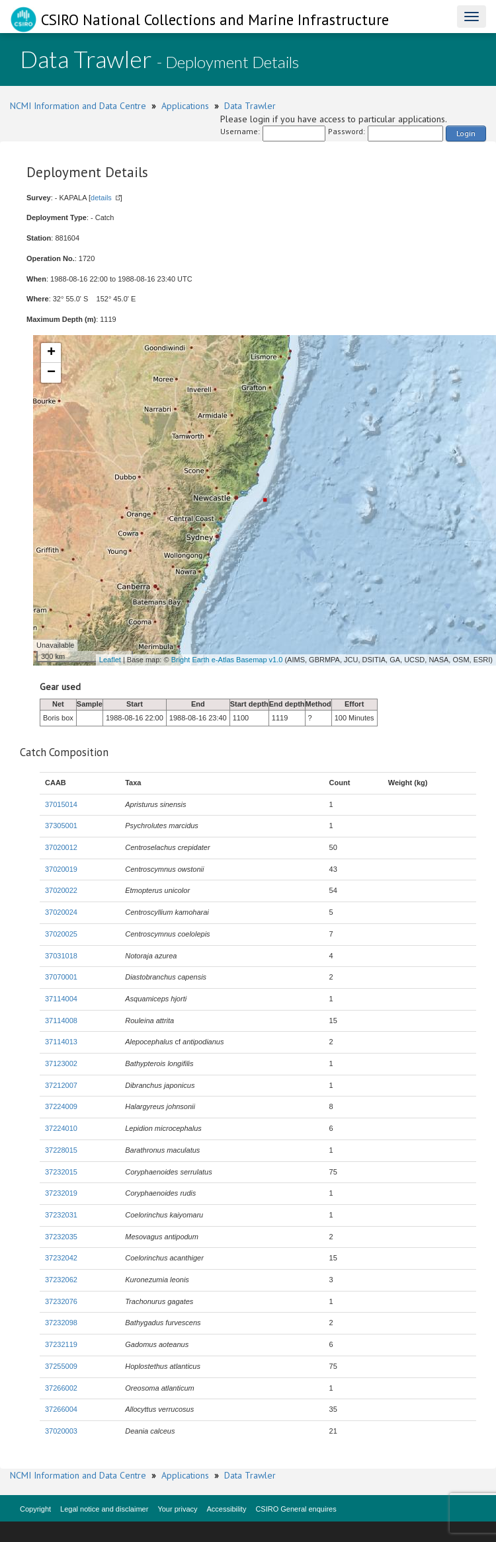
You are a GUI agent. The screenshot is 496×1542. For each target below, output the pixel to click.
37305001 (61, 825)
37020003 (61, 1431)
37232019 (61, 1193)
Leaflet (110, 660)
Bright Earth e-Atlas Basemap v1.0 (227, 660)
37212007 (61, 1085)
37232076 (61, 1301)
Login (465, 133)
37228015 (61, 1150)
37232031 (61, 1215)
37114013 (61, 1042)
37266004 (61, 1409)
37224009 (61, 1106)
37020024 (61, 912)
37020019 (61, 869)
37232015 (61, 1172)
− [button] (51, 373)
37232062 (61, 1280)
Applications (185, 106)
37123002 (61, 1063)
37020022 (61, 890)
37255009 (61, 1366)
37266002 (61, 1388)
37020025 (61, 934)
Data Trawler (250, 106)
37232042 (61, 1258)
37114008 (61, 1020)
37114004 (61, 999)
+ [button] (51, 353)
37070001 (61, 977)
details (101, 198)
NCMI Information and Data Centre (78, 106)
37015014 (61, 804)
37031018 (61, 956)
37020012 (61, 847)
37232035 (61, 1237)
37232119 (61, 1344)
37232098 (61, 1323)
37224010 (61, 1128)
